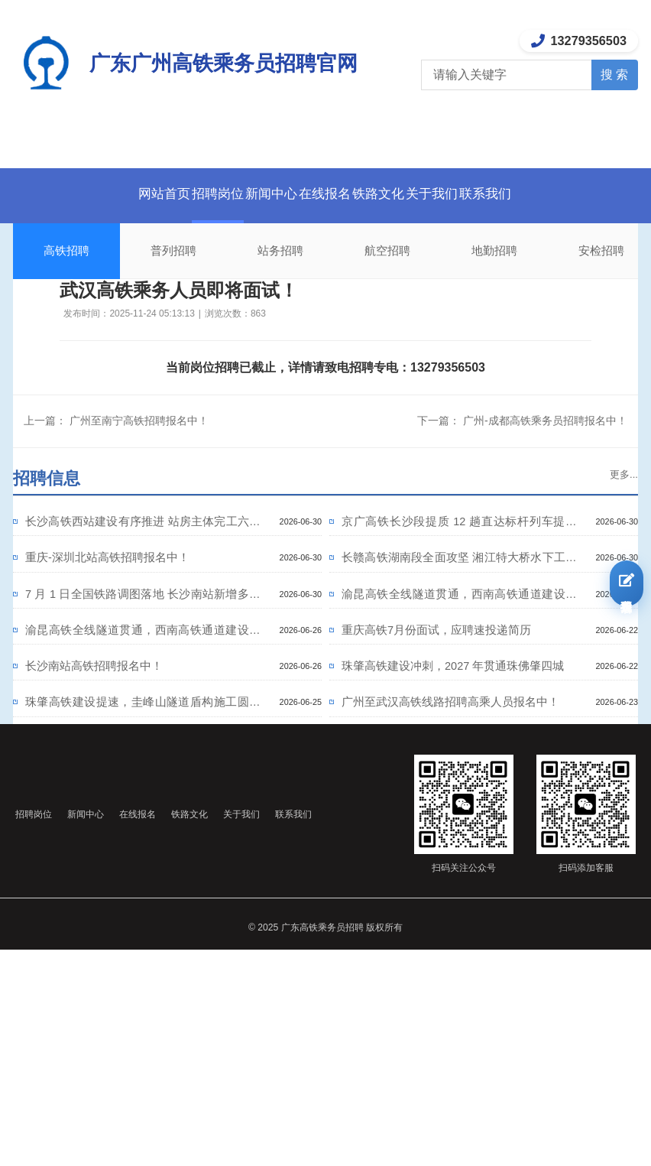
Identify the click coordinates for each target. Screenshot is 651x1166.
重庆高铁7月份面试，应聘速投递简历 (459, 668)
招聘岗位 (175, 194)
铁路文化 (399, 194)
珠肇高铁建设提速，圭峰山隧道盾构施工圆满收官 (143, 760)
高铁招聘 (66, 250)
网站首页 (100, 194)
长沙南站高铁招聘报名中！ (117, 708)
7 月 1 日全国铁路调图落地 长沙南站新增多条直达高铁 (143, 623)
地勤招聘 (494, 250)
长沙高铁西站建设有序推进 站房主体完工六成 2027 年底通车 (143, 531)
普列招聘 (173, 250)
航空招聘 (387, 250)
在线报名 (324, 194)
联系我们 (549, 194)
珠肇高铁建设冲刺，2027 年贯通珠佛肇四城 (459, 714)
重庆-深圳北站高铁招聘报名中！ (135, 572)
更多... (618, 474)
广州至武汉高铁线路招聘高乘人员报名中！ (459, 760)
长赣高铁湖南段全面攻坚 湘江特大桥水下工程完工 (459, 577)
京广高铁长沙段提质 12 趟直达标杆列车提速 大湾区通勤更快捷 (459, 531)
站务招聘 (280, 250)
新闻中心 (250, 194)
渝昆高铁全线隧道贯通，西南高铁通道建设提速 (459, 623)
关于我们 (474, 194)
